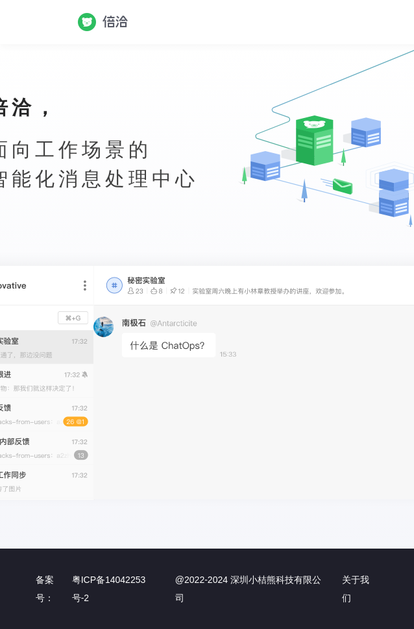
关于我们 (355, 589)
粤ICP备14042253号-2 (109, 589)
